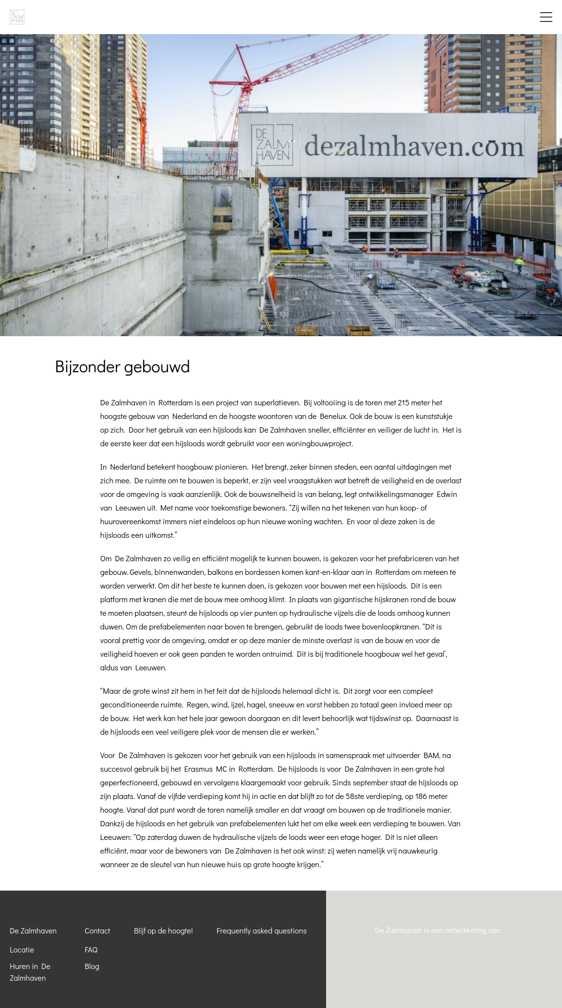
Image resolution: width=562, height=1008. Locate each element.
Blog (92, 966)
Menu (546, 17)
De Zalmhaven (33, 930)
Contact (97, 930)
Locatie (22, 949)
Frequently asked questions (261, 930)
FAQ (91, 949)
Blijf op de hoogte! (163, 930)
